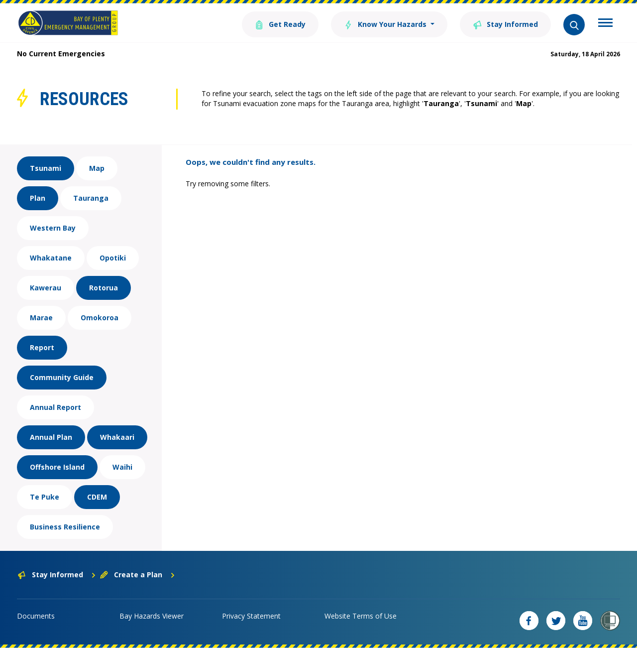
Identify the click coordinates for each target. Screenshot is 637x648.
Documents (36, 616)
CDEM (97, 497)
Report (42, 347)
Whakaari (117, 437)
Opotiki (113, 257)
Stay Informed (505, 23)
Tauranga (90, 198)
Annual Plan (51, 437)
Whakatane (51, 257)
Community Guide (62, 377)
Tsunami (45, 168)
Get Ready (280, 23)
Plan (37, 198)
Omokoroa (99, 317)
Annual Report (55, 407)
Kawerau (45, 287)
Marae (41, 317)
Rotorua (103, 287)
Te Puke (44, 497)
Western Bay (53, 228)
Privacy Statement (251, 616)
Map (97, 168)
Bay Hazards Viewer (151, 616)
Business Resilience (65, 526)
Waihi (122, 467)
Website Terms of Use (360, 616)
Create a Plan (137, 574)
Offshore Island (57, 467)
